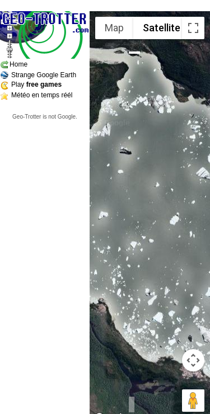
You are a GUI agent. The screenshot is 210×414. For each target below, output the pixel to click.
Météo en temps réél (41, 95)
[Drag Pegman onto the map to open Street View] (193, 400)
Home (18, 64)
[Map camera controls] (193, 360)
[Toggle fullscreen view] (193, 28)
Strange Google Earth (43, 75)
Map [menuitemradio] (114, 28)
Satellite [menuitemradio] (161, 28)
